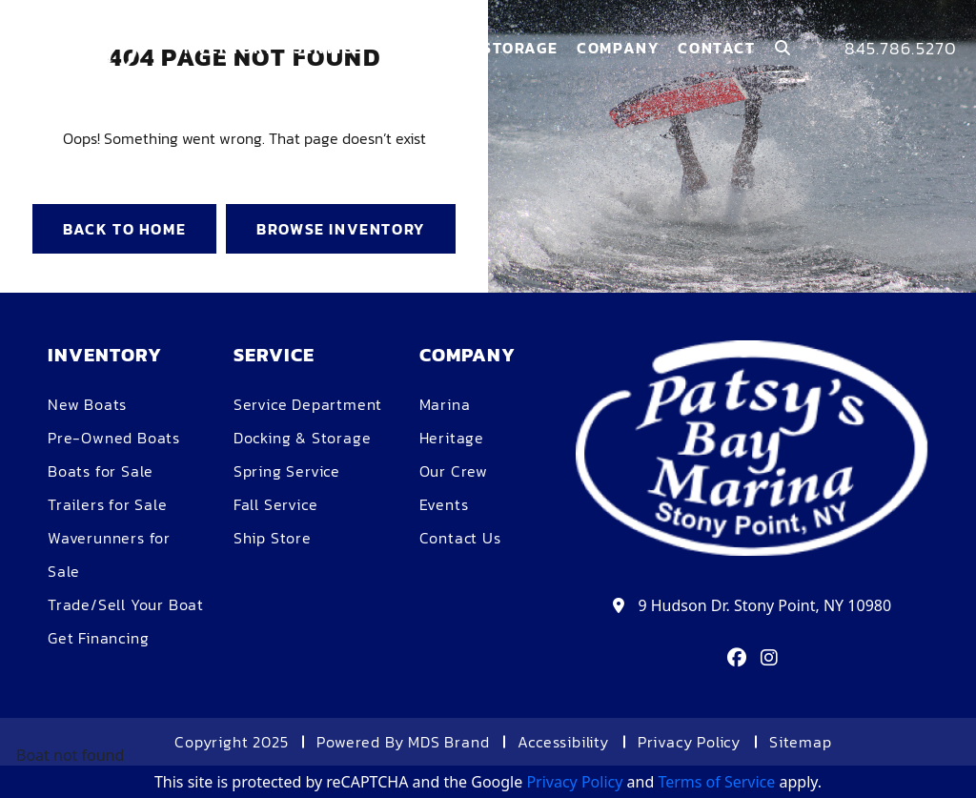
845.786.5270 (900, 48)
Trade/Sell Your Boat (126, 604)
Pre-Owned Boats (114, 437)
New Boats (87, 404)
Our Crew (453, 471)
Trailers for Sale (108, 504)
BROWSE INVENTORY (340, 228)
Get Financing (98, 637)
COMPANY (618, 47)
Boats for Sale (100, 471)
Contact (716, 47)
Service (328, 47)
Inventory (226, 47)
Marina (445, 404)
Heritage (451, 437)
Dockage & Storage (470, 47)
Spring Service (287, 471)
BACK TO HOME (124, 228)
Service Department (308, 404)
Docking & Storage (303, 437)
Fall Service (276, 504)
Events (444, 504)
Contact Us (460, 537)
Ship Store (273, 537)
